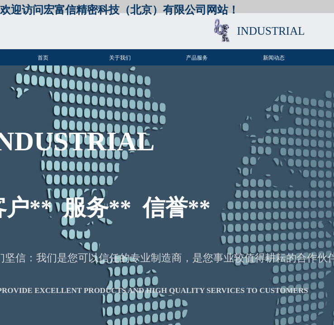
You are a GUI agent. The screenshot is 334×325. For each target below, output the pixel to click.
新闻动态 (274, 58)
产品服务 (197, 58)
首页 (43, 58)
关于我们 (120, 58)
